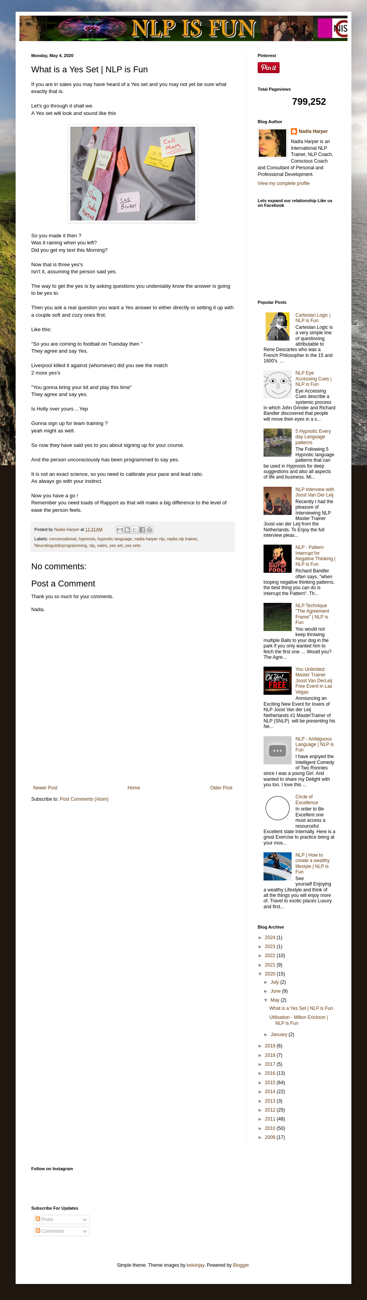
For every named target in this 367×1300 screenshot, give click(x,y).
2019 (271, 1046)
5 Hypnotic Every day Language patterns (313, 437)
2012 (271, 1110)
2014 (271, 1091)
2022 (271, 955)
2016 (271, 1073)
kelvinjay (195, 1265)
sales (102, 545)
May (276, 1000)
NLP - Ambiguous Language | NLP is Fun (315, 744)
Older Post (221, 788)
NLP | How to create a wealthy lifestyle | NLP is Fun (313, 863)
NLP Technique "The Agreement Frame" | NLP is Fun (312, 614)
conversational (63, 538)
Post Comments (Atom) (84, 799)
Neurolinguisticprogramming (60, 545)
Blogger (241, 1265)
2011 (271, 1119)
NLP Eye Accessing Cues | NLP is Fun (314, 378)
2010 (271, 1128)
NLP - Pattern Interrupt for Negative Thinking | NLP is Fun (315, 556)
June (276, 991)
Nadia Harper (313, 131)
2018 (271, 1055)
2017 (271, 1064)
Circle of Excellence (307, 799)
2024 (271, 937)
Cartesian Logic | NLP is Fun (313, 317)
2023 (271, 946)
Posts (44, 1219)
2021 (271, 965)
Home (134, 788)
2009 (271, 1137)
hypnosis (86, 538)
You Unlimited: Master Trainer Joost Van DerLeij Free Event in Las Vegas (314, 681)
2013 (271, 1101)
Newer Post (45, 788)
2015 (271, 1082)
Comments (50, 1231)
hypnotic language (115, 538)
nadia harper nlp (149, 538)
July (275, 982)
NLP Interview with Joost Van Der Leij (315, 492)
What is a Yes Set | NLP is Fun (301, 1008)
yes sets (133, 545)
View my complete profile (284, 183)
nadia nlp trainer (182, 538)
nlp (91, 545)
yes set (116, 545)
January (280, 1034)
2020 (271, 974)
